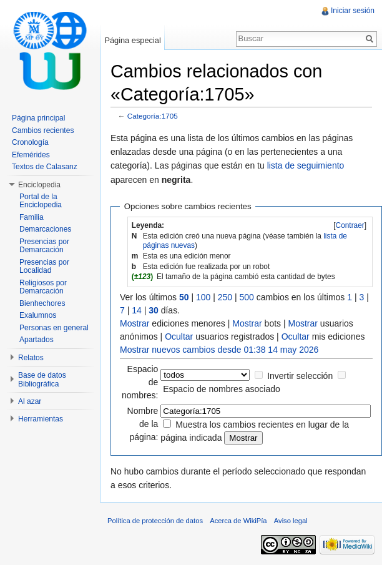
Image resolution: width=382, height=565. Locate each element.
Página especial (132, 40)
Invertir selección (300, 376)
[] (349, 225)
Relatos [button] (31, 357)
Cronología (30, 142)
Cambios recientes (43, 130)
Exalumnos (37, 315)
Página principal (38, 118)
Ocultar (179, 336)
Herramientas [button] (40, 419)
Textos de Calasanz (44, 166)
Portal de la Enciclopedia (40, 201)
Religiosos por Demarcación (43, 287)
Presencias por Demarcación (44, 246)
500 (247, 297)
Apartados (36, 339)
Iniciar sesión (353, 10)
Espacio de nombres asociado (221, 389)
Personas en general (54, 327)
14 (137, 310)
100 (203, 297)
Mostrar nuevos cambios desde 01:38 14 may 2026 (219, 350)
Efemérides (31, 154)
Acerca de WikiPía (238, 520)
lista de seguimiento (306, 165)
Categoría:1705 (152, 116)
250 (225, 297)
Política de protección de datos (155, 520)
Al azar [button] (29, 401)
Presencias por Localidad (44, 266)
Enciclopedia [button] (39, 184)
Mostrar (134, 323)
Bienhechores (42, 303)
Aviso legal (291, 520)
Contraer (350, 225)
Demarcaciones (45, 229)
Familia (31, 217)
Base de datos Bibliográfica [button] (42, 379)
